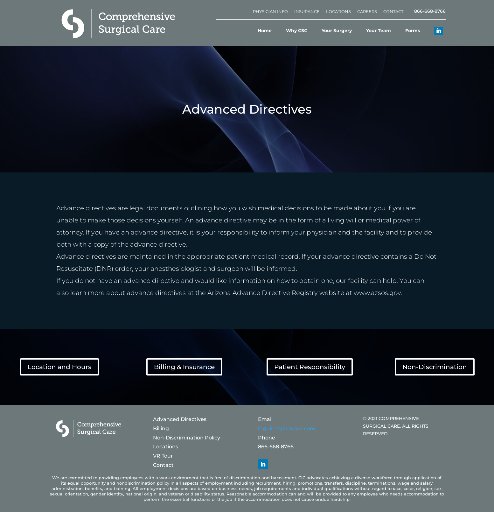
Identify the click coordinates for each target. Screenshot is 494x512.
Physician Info (270, 11)
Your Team (378, 30)
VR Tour (163, 456)
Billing (161, 428)
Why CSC (296, 30)
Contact (393, 11)
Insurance (307, 11)
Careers (367, 11)
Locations (338, 11)
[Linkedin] (434, 30)
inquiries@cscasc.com (286, 428)
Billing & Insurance (184, 367)
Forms (412, 30)
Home (265, 30)
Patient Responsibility (309, 367)
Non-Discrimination (434, 367)
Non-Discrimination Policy (186, 438)
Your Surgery (337, 30)
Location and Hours (59, 367)
